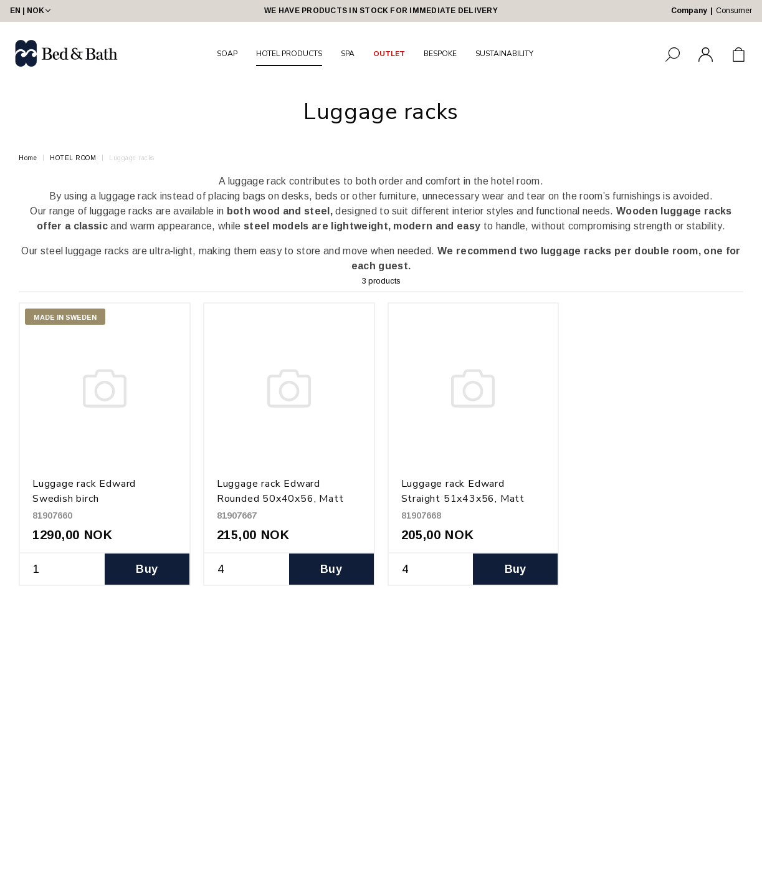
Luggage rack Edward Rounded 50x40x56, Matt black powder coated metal (283, 498)
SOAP (227, 54)
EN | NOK (31, 11)
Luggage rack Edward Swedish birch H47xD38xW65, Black (87, 498)
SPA (348, 54)
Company (689, 10)
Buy (147, 569)
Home (28, 158)
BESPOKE (440, 54)
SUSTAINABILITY (504, 54)
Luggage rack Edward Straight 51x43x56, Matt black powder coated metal (468, 498)
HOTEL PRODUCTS (289, 54)
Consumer (734, 10)
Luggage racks (132, 158)
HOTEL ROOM (73, 158)
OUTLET (389, 54)
